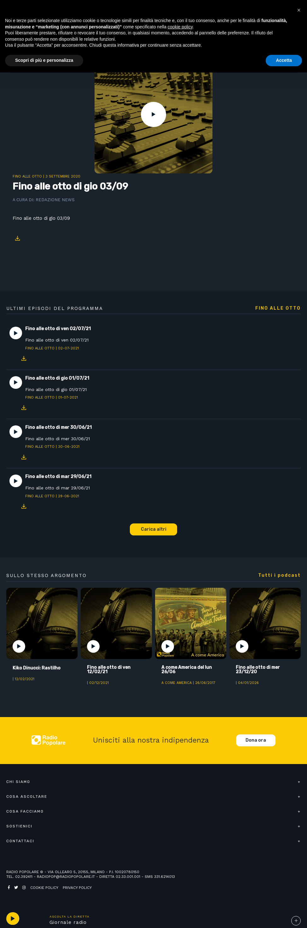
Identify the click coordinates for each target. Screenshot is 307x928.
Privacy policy (77, 887)
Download (17, 238)
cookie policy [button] (180, 26)
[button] (299, 10)
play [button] (12, 918)
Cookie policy (44, 887)
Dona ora (256, 740)
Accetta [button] (284, 60)
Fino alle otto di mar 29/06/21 (57, 487)
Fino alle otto (27, 176)
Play (153, 114)
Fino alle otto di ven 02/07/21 (57, 339)
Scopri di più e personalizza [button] (44, 60)
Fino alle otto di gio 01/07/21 (56, 389)
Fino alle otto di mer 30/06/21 (57, 438)
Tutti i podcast (279, 575)
